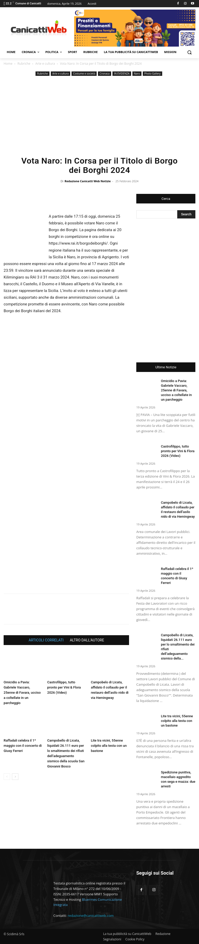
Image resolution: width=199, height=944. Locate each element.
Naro (137, 73)
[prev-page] (7, 776)
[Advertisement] (99, 116)
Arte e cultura (45, 63)
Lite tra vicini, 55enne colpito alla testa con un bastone (109, 745)
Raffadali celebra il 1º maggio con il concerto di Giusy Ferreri (23, 745)
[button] (189, 52)
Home (8, 63)
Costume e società (84, 73)
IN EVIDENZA (122, 73)
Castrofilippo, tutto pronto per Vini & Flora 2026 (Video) (64, 687)
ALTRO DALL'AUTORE (87, 640)
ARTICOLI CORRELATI (46, 640)
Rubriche (23, 63)
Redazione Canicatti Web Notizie (88, 181)
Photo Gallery (152, 73)
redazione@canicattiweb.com (90, 915)
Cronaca (104, 73)
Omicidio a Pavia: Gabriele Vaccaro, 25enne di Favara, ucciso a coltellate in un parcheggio (22, 692)
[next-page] (15, 776)
